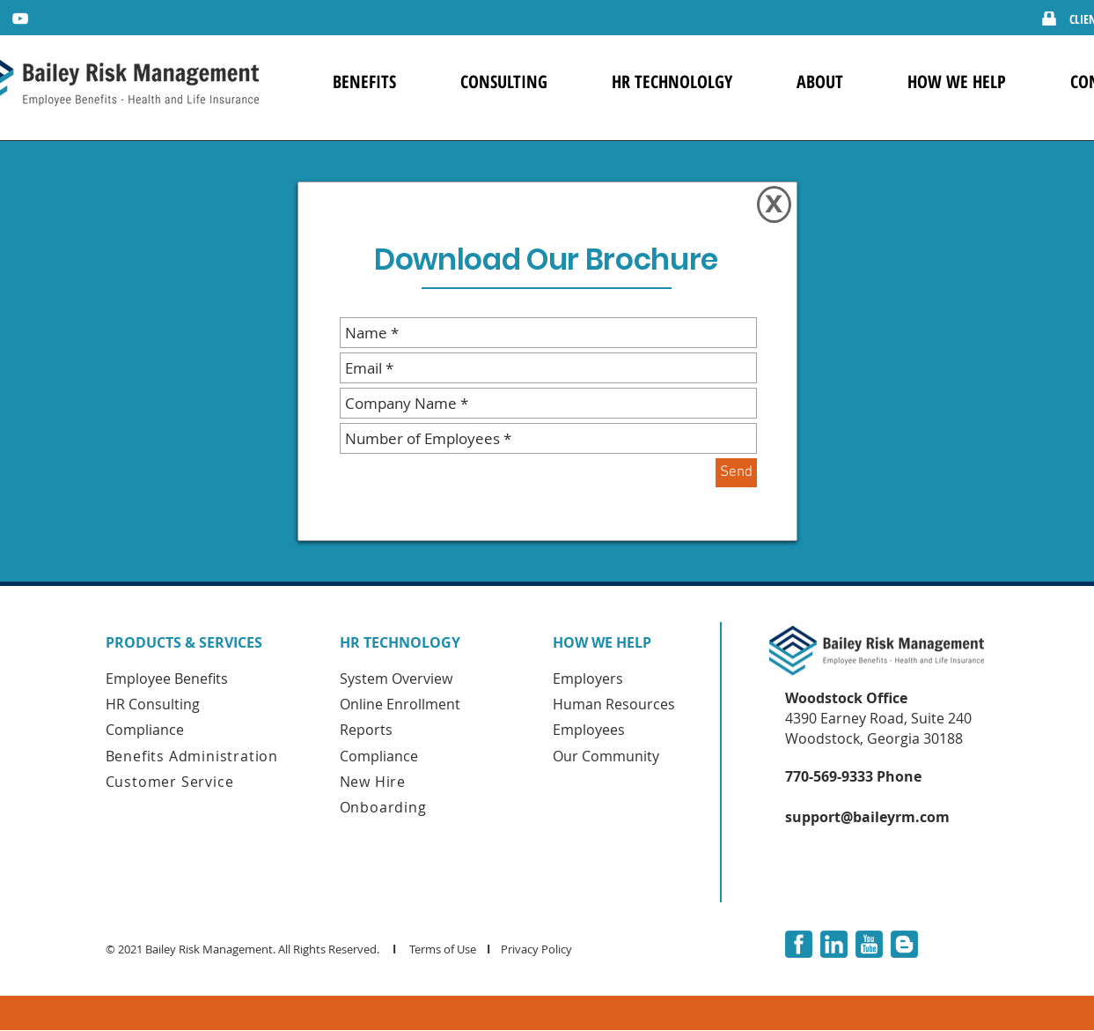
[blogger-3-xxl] (904, 944)
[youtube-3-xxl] (869, 944)
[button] (365, 82)
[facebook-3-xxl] (798, 944)
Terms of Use (442, 949)
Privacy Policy (538, 949)
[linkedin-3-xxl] (834, 944)
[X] (774, 204)
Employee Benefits (167, 678)
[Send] (736, 472)
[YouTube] (20, 18)
